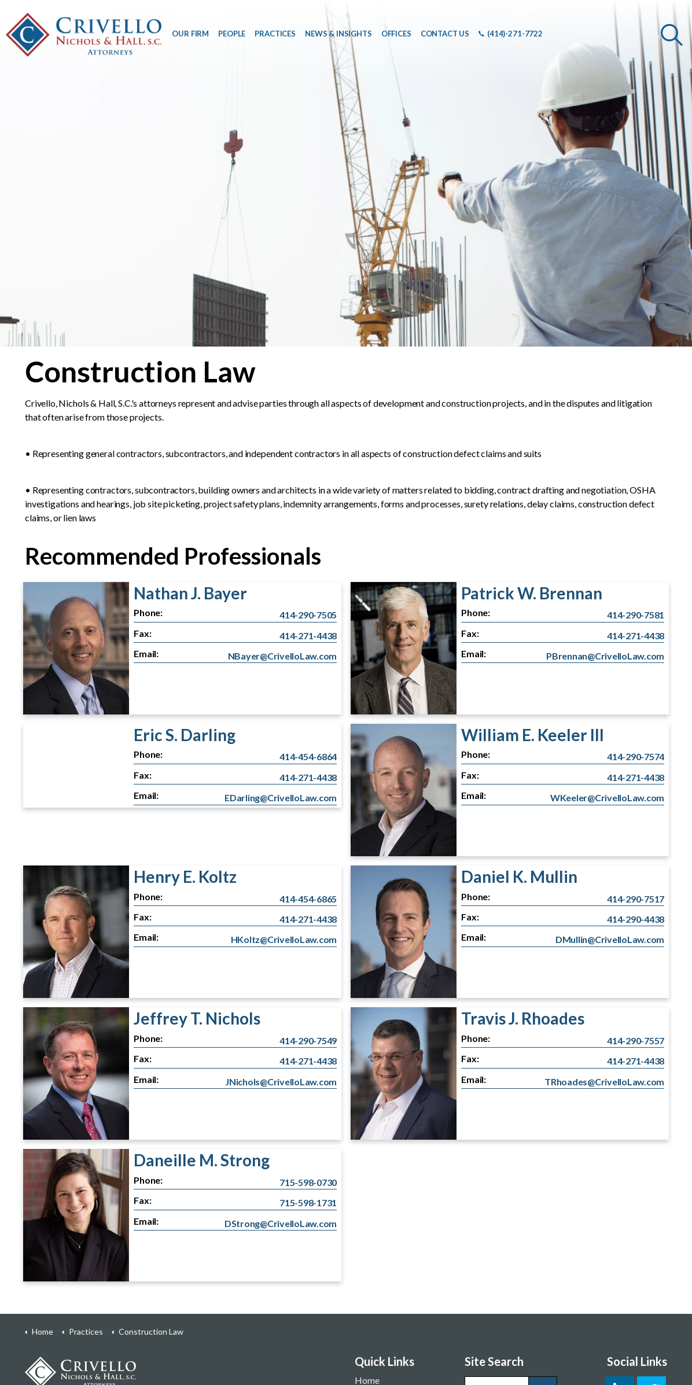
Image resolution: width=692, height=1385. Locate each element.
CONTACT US (445, 33)
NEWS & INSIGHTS (338, 33)
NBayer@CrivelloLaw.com (282, 655)
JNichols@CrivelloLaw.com (281, 1081)
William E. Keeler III (532, 735)
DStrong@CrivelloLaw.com (280, 1223)
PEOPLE (231, 33)
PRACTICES (275, 33)
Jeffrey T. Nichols (197, 1018)
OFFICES (396, 33)
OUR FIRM (190, 33)
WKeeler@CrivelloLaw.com (607, 797)
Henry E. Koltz (185, 876)
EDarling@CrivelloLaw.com (280, 797)
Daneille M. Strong (202, 1160)
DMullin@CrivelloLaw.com (609, 939)
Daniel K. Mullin (519, 876)
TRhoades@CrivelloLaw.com (604, 1081)
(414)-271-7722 (510, 33)
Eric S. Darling (184, 735)
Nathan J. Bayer (190, 593)
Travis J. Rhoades (522, 1018)
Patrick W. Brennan (531, 593)
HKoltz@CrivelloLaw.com (284, 939)
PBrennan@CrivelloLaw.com (605, 655)
